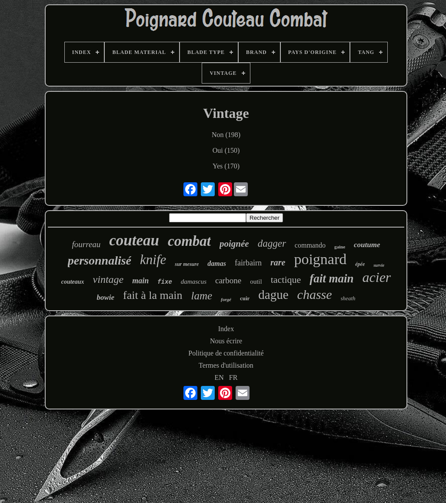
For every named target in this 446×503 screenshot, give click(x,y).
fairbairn (248, 262)
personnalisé (99, 260)
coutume (367, 245)
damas (216, 263)
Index (226, 328)
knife (153, 259)
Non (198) (226, 134)
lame (202, 296)
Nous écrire (226, 341)
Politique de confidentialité (225, 353)
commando (310, 245)
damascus (193, 281)
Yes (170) (226, 166)
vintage (108, 279)
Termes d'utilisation (226, 365)
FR (233, 377)
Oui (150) (226, 150)
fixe (164, 281)
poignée (234, 243)
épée (360, 264)
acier (377, 277)
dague (273, 295)
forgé (226, 299)
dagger (272, 243)
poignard (320, 259)
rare (277, 262)
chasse (314, 294)
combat (189, 241)
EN (219, 377)
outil (256, 281)
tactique (286, 279)
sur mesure (187, 264)
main (140, 280)
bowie (105, 297)
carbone (228, 280)
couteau (134, 240)
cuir (245, 298)
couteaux (72, 281)
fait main (331, 278)
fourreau (86, 244)
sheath (348, 298)
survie (378, 265)
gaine (339, 246)
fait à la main (152, 295)
